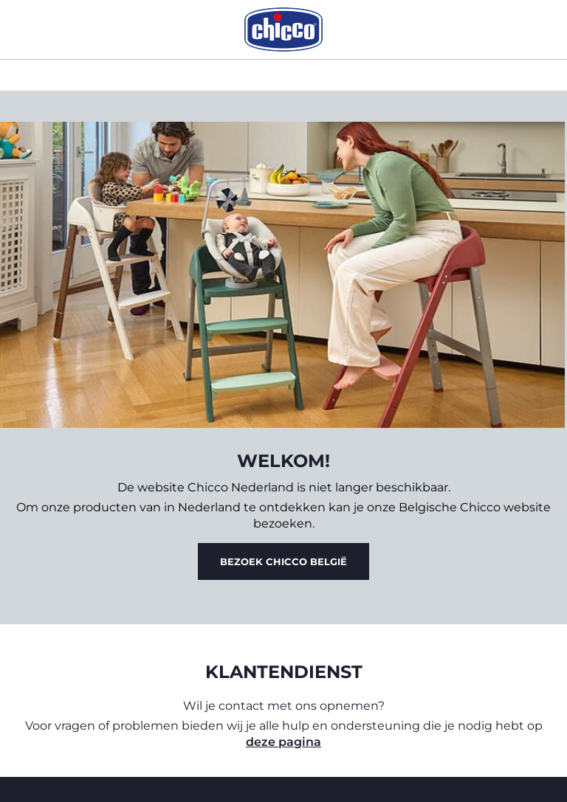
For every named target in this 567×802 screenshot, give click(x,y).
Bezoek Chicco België (283, 561)
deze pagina (283, 742)
